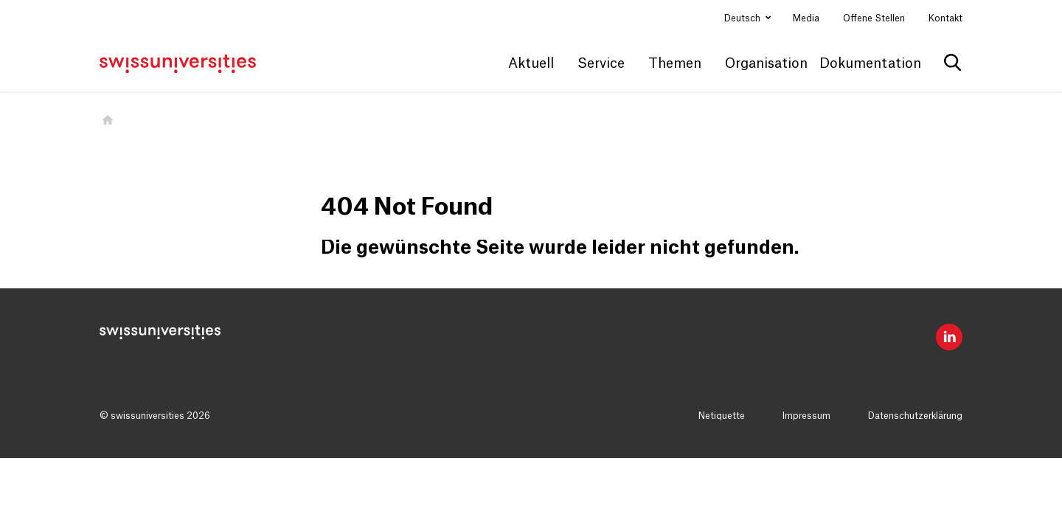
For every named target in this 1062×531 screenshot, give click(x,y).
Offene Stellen (874, 18)
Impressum (806, 416)
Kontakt (945, 18)
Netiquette (721, 416)
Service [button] (601, 63)
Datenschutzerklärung (915, 416)
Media (806, 18)
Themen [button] (674, 63)
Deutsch (743, 18)
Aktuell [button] (531, 63)
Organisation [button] (766, 63)
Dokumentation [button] (870, 63)
